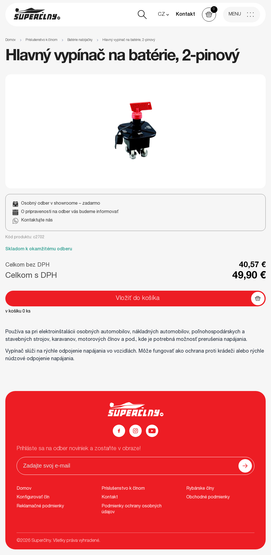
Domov (10, 40)
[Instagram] (135, 431)
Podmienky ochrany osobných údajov (132, 509)
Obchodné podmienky (208, 497)
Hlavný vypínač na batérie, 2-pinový (128, 40)
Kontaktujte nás (37, 220)
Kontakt (185, 14)
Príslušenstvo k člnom (42, 40)
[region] (135, 40)
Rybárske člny (200, 489)
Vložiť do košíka (138, 298)
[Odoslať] (245, 466)
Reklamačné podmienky (40, 506)
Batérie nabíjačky (80, 40)
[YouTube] (152, 431)
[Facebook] (119, 431)
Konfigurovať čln (33, 497)
